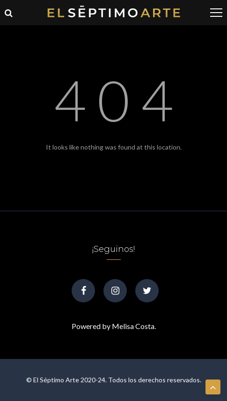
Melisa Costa (133, 326)
